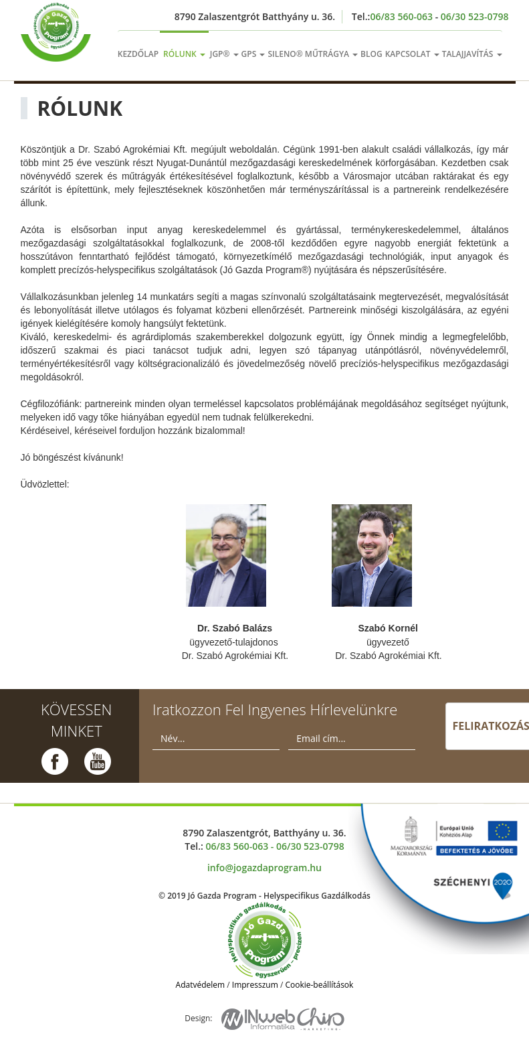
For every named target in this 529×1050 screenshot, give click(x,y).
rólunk (184, 54)
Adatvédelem (200, 984)
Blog (371, 54)
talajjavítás (472, 54)
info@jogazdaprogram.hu (264, 867)
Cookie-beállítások (319, 984)
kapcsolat (412, 54)
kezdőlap (138, 54)
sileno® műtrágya (313, 54)
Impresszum (255, 984)
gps (253, 54)
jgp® (224, 54)
